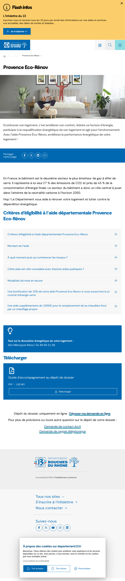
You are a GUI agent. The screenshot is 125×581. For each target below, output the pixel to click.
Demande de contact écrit (62, 426)
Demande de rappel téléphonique (62, 431)
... (16, 56)
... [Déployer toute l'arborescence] (11, 56)
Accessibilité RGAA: (56, 477)
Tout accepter (35, 568)
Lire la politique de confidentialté (36, 561)
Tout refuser (59, 568)
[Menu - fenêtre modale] (120, 45)
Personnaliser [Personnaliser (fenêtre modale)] (84, 568)
